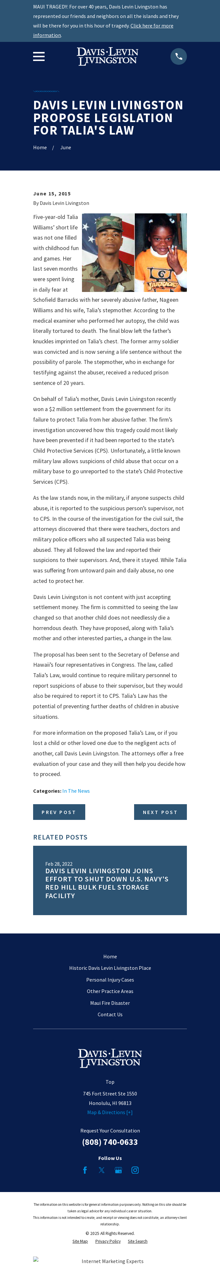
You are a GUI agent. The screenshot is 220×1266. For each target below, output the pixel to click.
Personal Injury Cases (110, 979)
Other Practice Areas (110, 991)
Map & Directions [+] (110, 1112)
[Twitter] (101, 1170)
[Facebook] (85, 1170)
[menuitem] (80, 1241)
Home (110, 956)
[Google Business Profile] (118, 1170)
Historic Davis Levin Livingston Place (110, 968)
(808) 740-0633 (110, 1142)
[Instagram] (135, 1170)
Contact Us (110, 1014)
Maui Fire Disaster (110, 1003)
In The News (76, 790)
